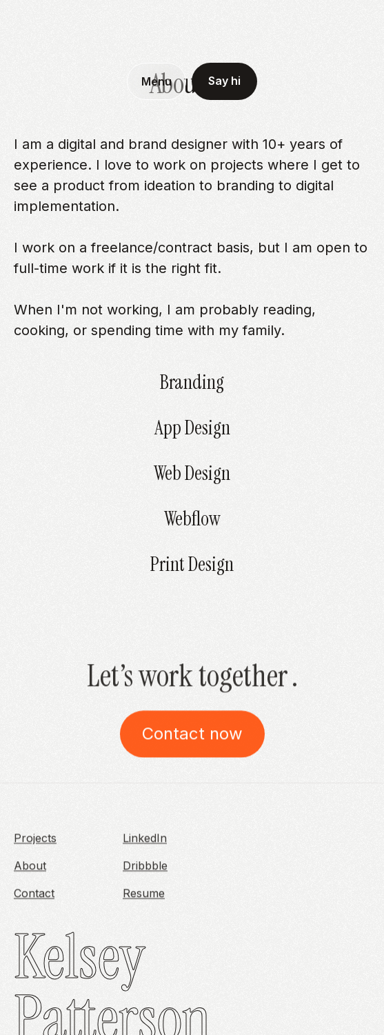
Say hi (224, 81)
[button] (156, 81)
